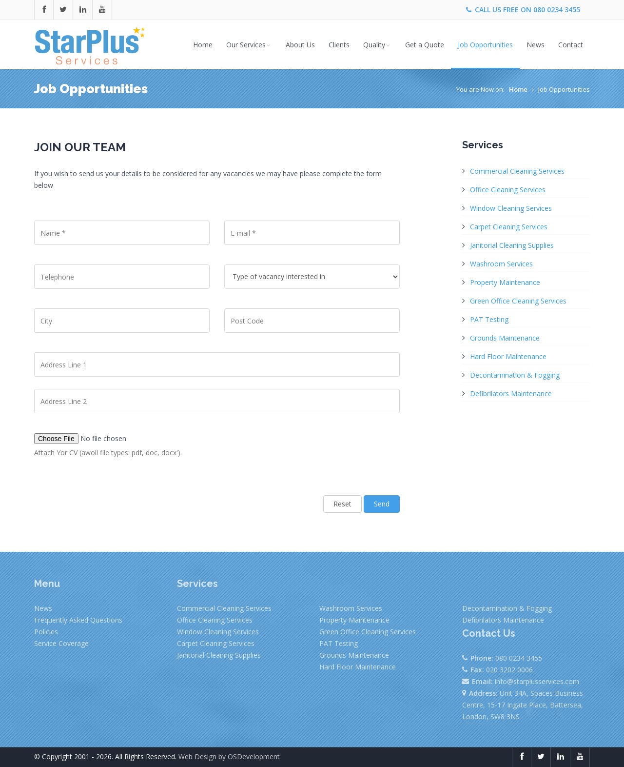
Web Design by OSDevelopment (229, 756)
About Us (300, 44)
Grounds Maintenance (505, 338)
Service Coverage (61, 643)
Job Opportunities (485, 44)
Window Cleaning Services (511, 208)
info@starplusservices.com (537, 681)
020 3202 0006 (509, 669)
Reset (342, 503)
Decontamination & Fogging (515, 375)
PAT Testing (489, 319)
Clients (339, 44)
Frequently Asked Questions (78, 620)
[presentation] (108, 490)
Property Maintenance (505, 282)
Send (382, 503)
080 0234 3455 (556, 9)
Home (203, 44)
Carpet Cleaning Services (508, 226)
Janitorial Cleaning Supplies (512, 245)
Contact (570, 44)
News (535, 44)
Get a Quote (424, 44)
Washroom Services (501, 263)
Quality (377, 44)
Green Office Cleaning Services (518, 300)
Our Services (249, 44)
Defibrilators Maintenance (511, 393)
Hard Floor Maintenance (508, 356)
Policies (46, 631)
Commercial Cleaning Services (517, 171)
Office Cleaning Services (508, 189)
